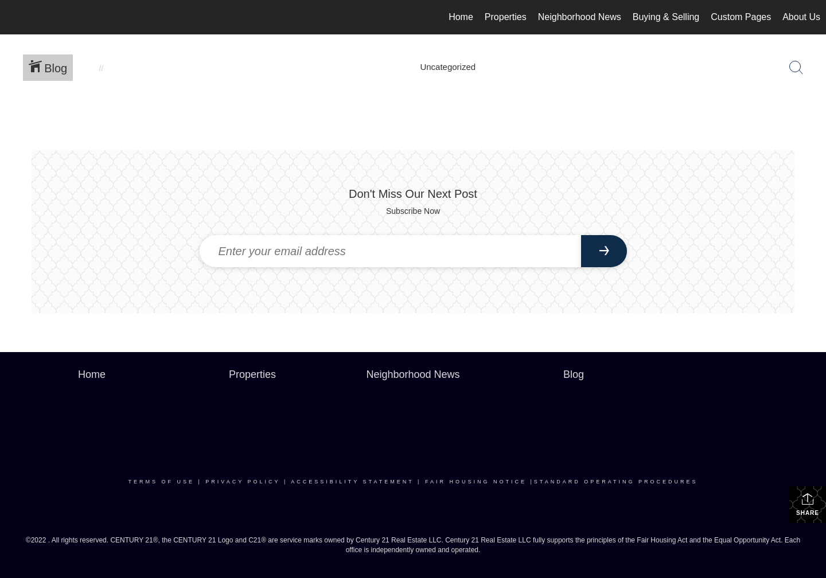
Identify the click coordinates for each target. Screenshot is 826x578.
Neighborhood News (579, 17)
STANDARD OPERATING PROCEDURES (616, 482)
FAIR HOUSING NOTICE (476, 482)
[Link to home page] (15, 17)
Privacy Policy (242, 482)
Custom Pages (741, 17)
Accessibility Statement (352, 482)
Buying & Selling (666, 17)
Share (807, 504)
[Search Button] (796, 67)
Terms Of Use (161, 482)
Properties (506, 17)
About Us (801, 17)
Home (461, 17)
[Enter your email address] (390, 251)
